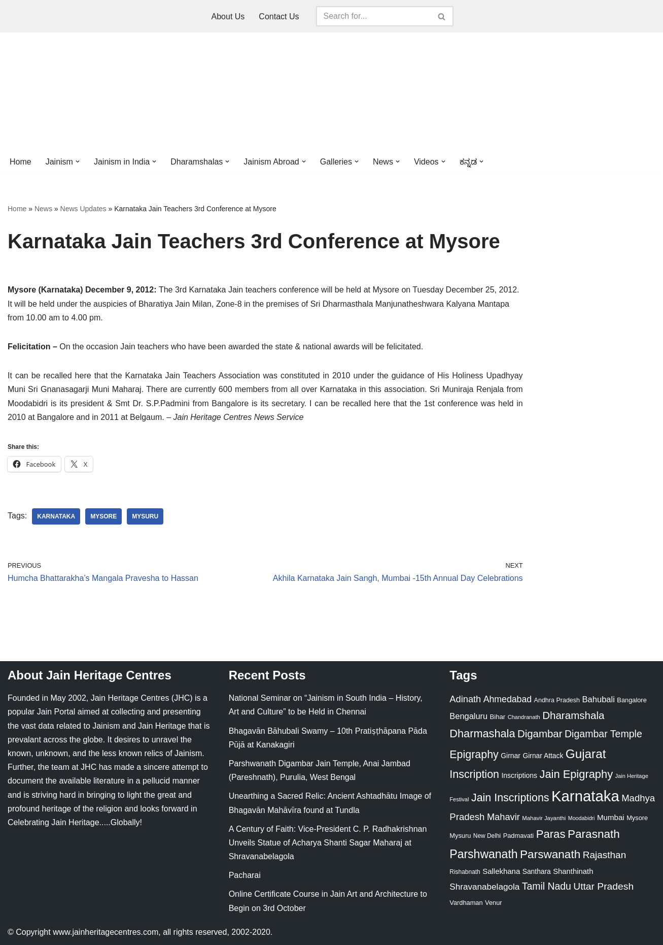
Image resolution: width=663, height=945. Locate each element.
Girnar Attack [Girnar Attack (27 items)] (542, 756)
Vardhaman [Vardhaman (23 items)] (465, 902)
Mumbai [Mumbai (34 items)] (610, 817)
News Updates (83, 209)
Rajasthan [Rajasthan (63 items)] (604, 855)
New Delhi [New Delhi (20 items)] (487, 835)
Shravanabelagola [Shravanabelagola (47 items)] (484, 887)
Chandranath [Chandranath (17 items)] (524, 717)
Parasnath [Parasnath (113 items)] (594, 834)
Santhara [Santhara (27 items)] (536, 871)
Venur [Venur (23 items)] (493, 902)
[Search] (373, 16)
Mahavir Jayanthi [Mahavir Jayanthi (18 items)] (544, 818)
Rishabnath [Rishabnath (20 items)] (464, 871)
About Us (228, 16)
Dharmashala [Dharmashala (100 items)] (482, 733)
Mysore (103, 516)
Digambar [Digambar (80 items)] (540, 733)
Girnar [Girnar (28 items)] (510, 756)
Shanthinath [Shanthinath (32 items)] (573, 871)
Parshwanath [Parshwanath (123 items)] (483, 854)
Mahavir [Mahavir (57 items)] (503, 816)
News (43, 209)
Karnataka (56, 516)
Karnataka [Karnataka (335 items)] (585, 796)
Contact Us (279, 16)
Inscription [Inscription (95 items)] (474, 774)
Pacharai (245, 875)
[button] (78, 161)
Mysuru (145, 516)
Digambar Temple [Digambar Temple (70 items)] (603, 733)
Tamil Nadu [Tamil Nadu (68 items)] (546, 886)
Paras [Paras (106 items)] (551, 834)
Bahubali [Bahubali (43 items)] (598, 699)
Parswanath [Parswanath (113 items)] (550, 854)
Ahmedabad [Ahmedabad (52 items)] (507, 699)
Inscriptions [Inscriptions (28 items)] (519, 775)
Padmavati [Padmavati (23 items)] (518, 835)
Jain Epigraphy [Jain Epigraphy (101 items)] (576, 774)
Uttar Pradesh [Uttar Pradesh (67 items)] (603, 886)
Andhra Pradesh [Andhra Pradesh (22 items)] (557, 700)
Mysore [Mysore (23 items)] (637, 818)
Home (20, 161)
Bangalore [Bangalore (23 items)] (631, 700)
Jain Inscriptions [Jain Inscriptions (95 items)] (510, 798)
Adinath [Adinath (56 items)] (465, 699)
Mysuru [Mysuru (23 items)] (460, 835)
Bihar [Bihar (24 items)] (498, 717)
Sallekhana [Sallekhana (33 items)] (501, 871)
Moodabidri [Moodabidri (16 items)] (581, 818)
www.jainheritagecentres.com (105, 932)
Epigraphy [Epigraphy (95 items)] (473, 754)
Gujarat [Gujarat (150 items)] (586, 754)
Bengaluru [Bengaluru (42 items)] (468, 716)
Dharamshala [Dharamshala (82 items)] (573, 715)
